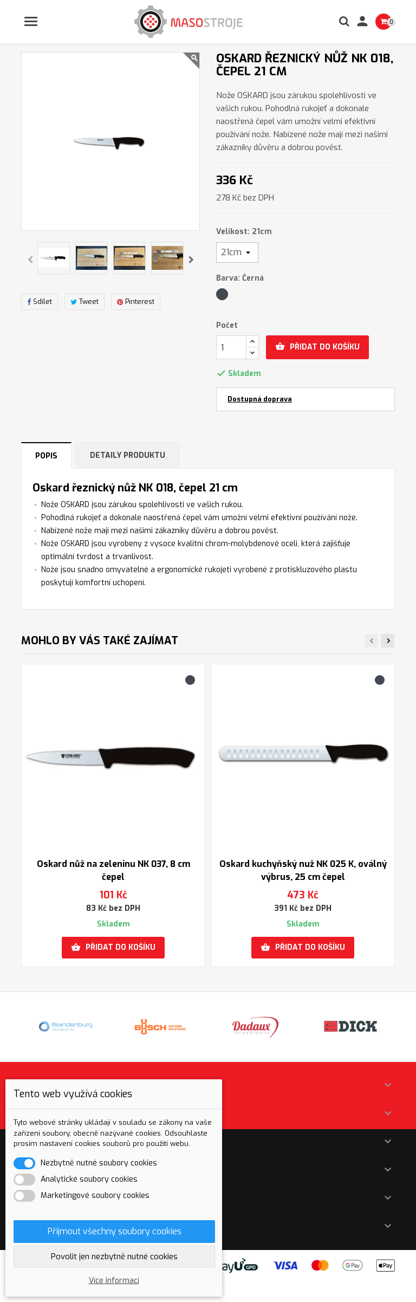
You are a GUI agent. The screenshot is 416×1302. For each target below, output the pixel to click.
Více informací (114, 1280)
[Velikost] (237, 252)
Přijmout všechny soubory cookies (114, 1231)
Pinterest (135, 301)
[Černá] (223, 297)
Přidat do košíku (317, 346)
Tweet (84, 301)
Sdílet (39, 301)
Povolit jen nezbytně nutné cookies (114, 1256)
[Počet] (231, 347)
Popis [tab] (46, 456)
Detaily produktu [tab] (127, 455)
